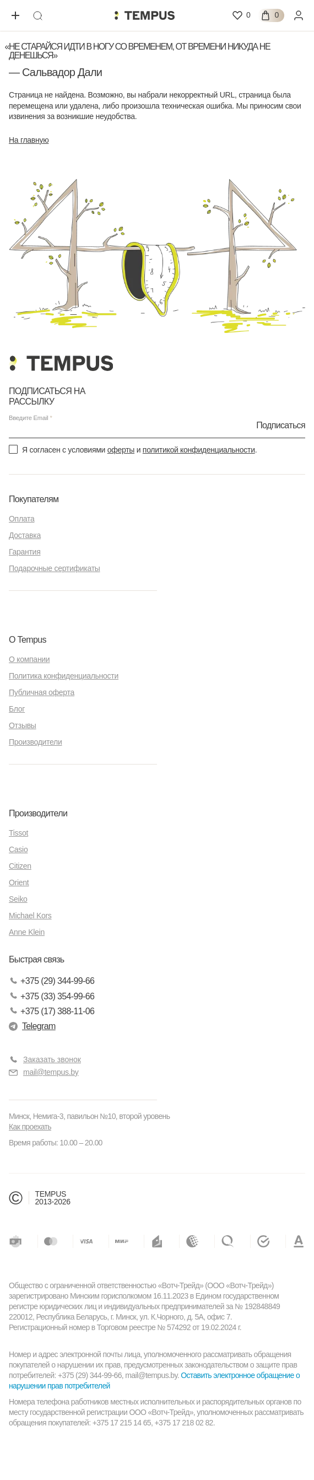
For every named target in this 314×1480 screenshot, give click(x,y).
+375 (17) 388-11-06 (51, 1011)
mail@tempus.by (44, 1072)
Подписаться (280, 424)
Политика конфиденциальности (63, 675)
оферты (120, 449)
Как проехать (30, 1126)
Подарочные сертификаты (54, 568)
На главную (28, 140)
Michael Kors (30, 915)
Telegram (32, 1026)
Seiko (18, 899)
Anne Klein (27, 932)
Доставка (25, 535)
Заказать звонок (52, 1059)
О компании (29, 659)
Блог (17, 708)
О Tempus (27, 639)
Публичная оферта (41, 692)
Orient (19, 882)
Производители (35, 742)
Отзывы (22, 725)
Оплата (21, 518)
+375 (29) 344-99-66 (51, 981)
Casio (18, 849)
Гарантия (24, 551)
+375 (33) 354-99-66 (51, 996)
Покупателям (33, 499)
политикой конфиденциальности (199, 449)
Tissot (18, 832)
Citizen (20, 866)
